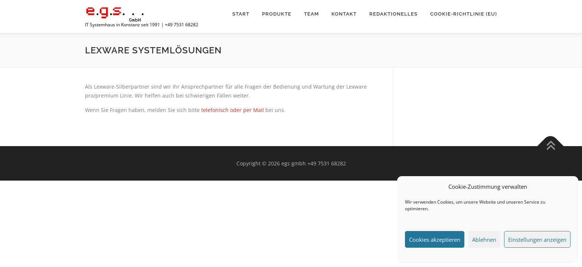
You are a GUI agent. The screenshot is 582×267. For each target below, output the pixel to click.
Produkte (276, 14)
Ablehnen (484, 239)
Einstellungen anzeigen (537, 239)
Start (240, 14)
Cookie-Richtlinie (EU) (463, 14)
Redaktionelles (393, 14)
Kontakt (344, 14)
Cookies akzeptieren (434, 239)
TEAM (311, 14)
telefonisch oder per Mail (232, 109)
